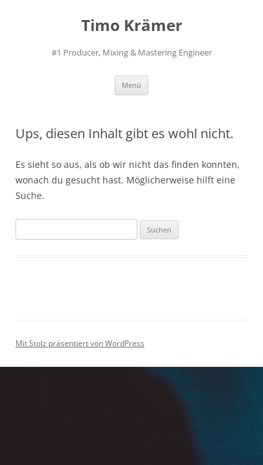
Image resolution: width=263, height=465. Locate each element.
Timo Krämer (131, 26)
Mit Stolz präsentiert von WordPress (79, 343)
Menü (131, 85)
